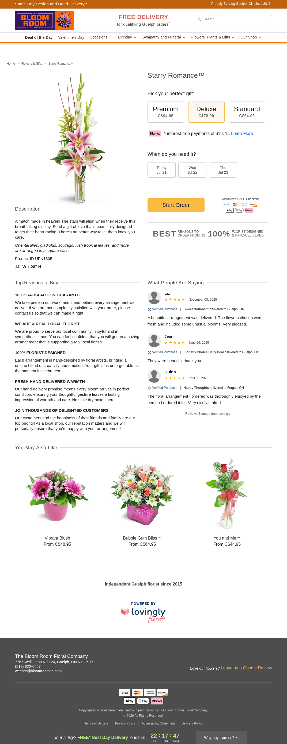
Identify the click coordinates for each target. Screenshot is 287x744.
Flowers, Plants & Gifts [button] (213, 37)
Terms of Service (96, 723)
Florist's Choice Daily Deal (204, 352)
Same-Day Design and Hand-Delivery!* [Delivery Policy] (51, 4)
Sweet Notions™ (196, 309)
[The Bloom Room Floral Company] (53, 21)
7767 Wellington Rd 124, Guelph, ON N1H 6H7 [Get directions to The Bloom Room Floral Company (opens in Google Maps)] (54, 662)
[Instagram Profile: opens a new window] (233, 657)
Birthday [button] (127, 37)
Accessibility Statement (158, 723)
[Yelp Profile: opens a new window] (268, 657)
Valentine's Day (71, 37)
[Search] (233, 19)
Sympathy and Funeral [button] (164, 37)
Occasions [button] (101, 37)
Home (11, 63)
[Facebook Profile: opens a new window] (244, 657)
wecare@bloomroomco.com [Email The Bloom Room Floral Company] (38, 671)
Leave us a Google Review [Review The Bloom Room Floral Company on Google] (246, 668)
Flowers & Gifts (31, 63)
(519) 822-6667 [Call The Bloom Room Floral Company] (28, 666)
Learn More (242, 133)
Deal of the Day (39, 37)
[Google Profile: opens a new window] (256, 657)
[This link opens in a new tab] (143, 612)
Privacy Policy (125, 723)
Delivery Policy (192, 723)
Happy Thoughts (196, 388)
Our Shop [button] (251, 37)
